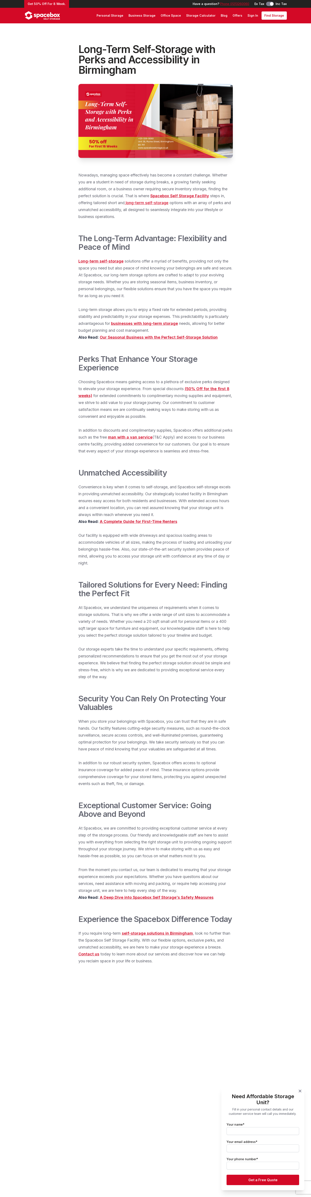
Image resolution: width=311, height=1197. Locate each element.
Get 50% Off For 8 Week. (47, 4)
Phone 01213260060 (234, 4)
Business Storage (142, 15)
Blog (224, 15)
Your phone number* (242, 1159)
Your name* (235, 1124)
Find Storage (274, 15)
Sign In (253, 15)
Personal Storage (110, 15)
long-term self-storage (146, 202)
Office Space (171, 15)
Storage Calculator (201, 15)
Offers (237, 15)
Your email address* (242, 1142)
